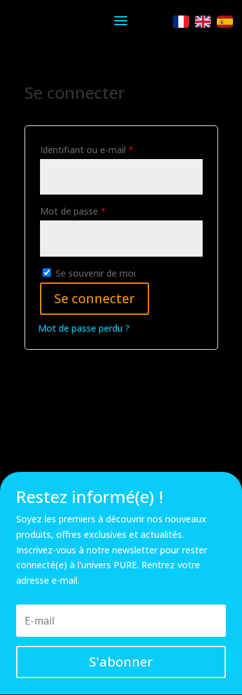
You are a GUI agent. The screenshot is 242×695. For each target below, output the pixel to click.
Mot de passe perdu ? (84, 328)
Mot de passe (96, 209)
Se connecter (94, 298)
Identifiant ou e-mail (110, 148)
